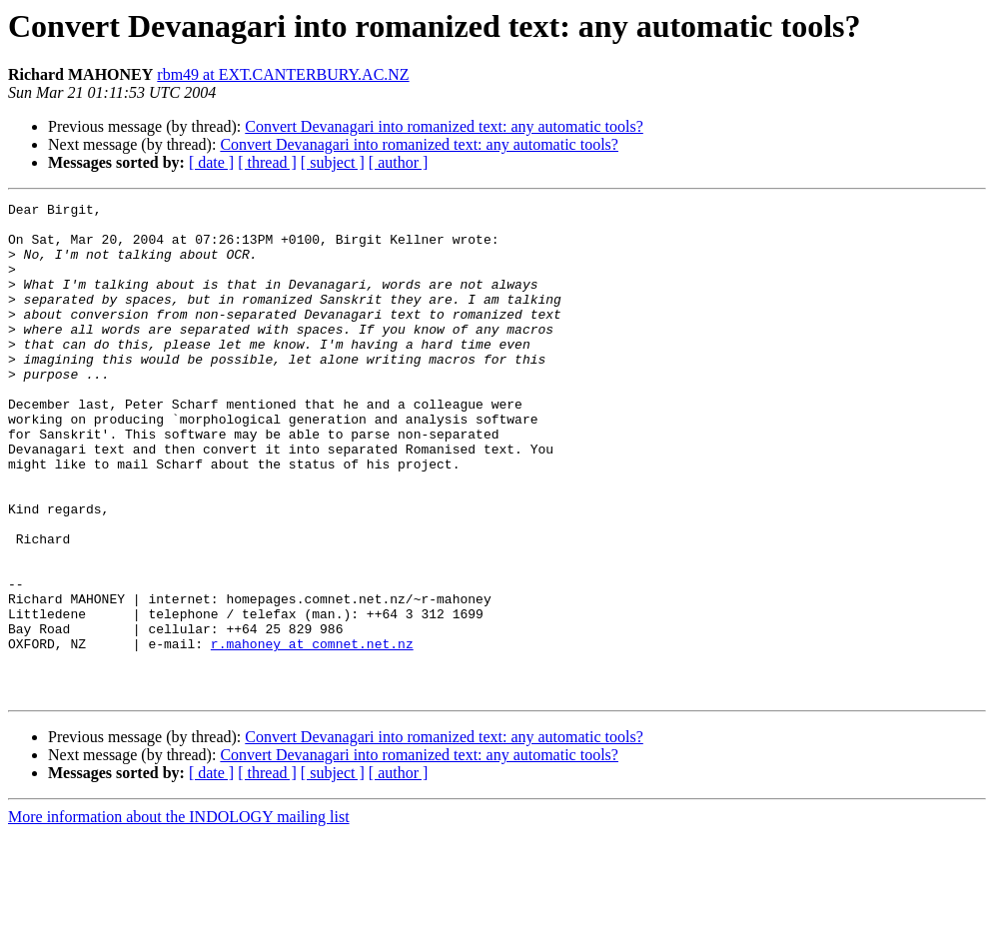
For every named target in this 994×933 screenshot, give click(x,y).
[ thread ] (267, 162)
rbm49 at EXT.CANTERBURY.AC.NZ (283, 74)
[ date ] (211, 162)
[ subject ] (333, 162)
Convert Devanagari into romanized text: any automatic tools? (444, 126)
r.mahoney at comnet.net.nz (312, 733)
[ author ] (399, 162)
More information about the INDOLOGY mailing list (179, 915)
